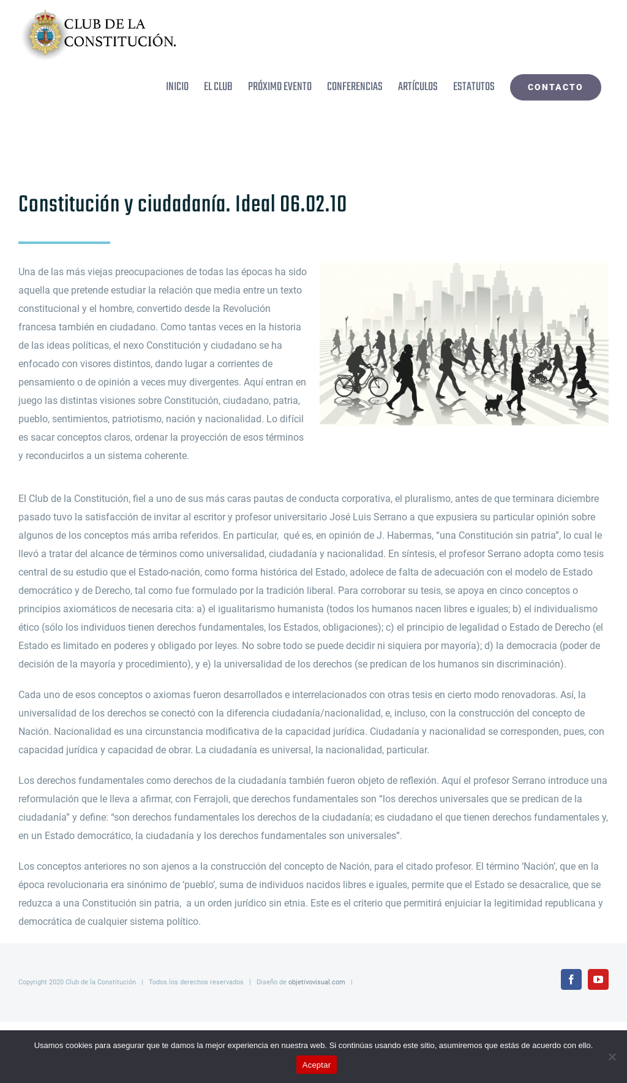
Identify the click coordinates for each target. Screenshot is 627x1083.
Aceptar (316, 1065)
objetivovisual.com (316, 982)
